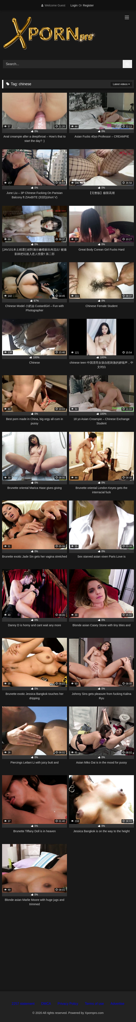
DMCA (46, 1003)
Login (74, 5)
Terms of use (94, 1003)
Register (88, 5)
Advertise (117, 1003)
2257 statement (23, 1003)
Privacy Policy (68, 1003)
